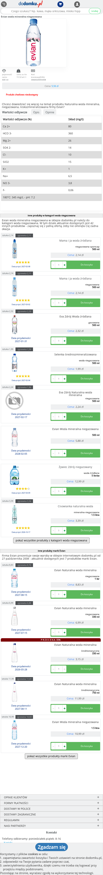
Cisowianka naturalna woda (75, 506)
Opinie (49, 112)
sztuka (7, 235)
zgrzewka (24, 235)
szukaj (94, 11)
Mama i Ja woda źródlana (75, 240)
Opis (36, 112)
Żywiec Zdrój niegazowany (75, 467)
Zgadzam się (51, 847)
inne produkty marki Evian (51, 550)
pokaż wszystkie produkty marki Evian (51, 756)
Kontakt (8, 842)
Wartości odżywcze (14, 112)
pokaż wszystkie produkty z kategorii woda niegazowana (51, 540)
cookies (33, 854)
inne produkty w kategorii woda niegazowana (51, 215)
